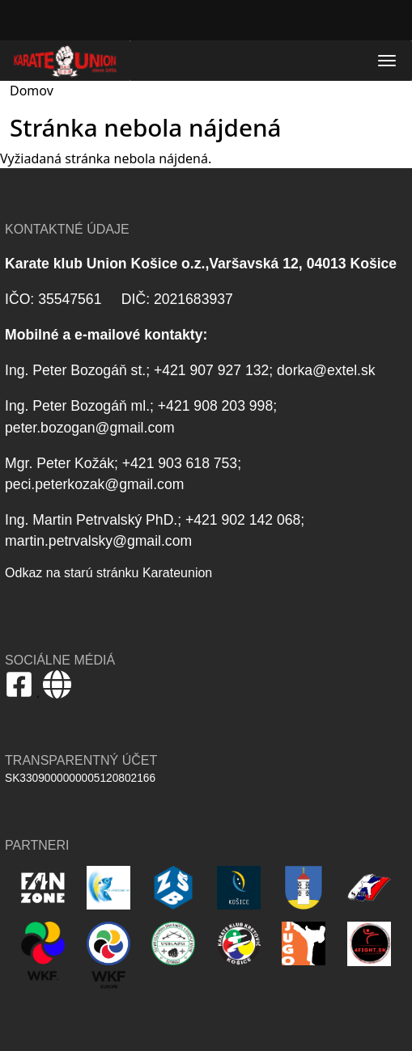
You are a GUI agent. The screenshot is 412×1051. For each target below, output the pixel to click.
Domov (31, 90)
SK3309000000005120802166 (80, 778)
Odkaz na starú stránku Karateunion (108, 573)
